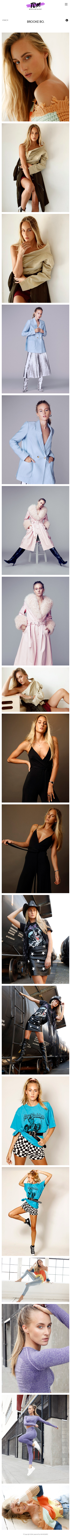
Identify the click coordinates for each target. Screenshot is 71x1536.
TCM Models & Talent (35, 5)
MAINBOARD (44, 1534)
